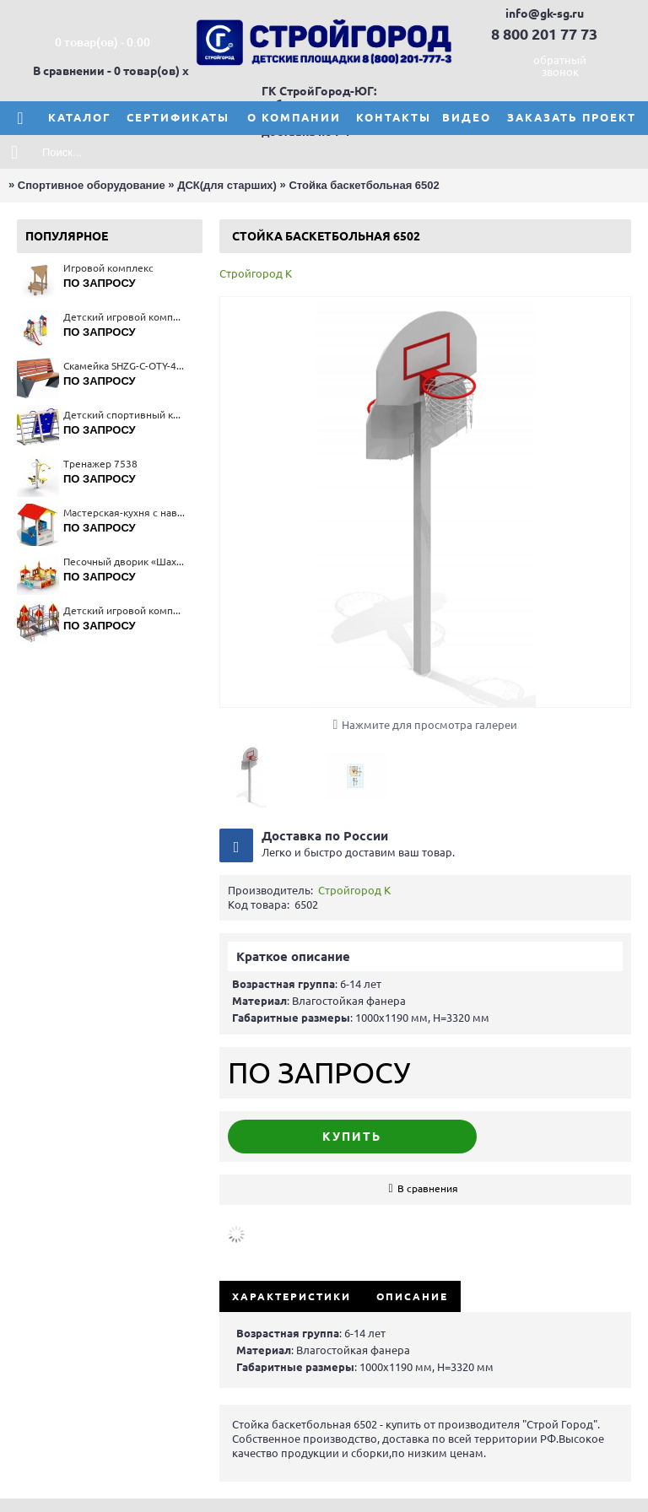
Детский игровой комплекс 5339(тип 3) (124, 610)
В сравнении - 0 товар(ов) (106, 71)
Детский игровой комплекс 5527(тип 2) (124, 316)
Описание (412, 1296)
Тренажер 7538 (100, 463)
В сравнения (427, 1188)
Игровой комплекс (108, 267)
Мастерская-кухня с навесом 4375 (124, 512)
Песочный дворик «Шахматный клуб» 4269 (124, 561)
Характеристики (291, 1296)
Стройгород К (255, 273)
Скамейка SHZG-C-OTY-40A (124, 365)
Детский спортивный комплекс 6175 (124, 414)
